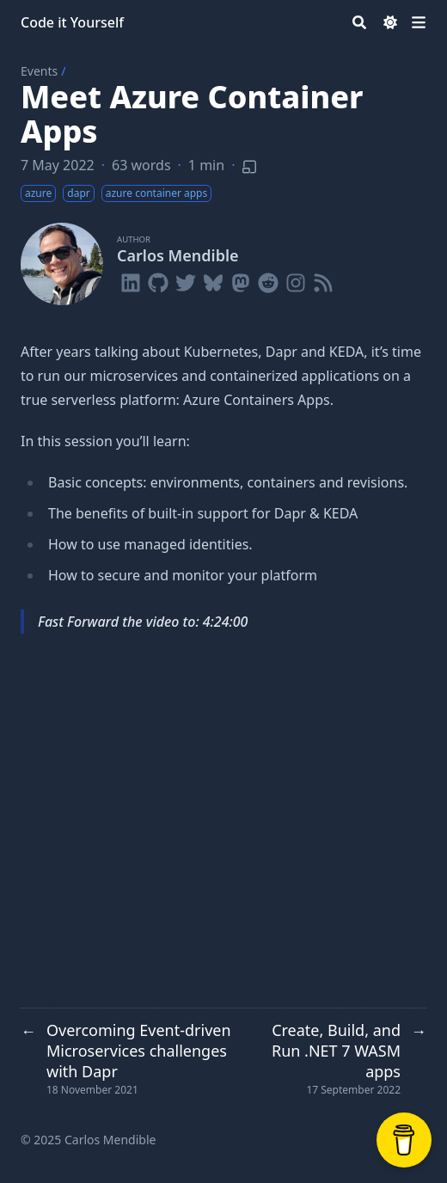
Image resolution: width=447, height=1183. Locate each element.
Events (39, 71)
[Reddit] (268, 279)
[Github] (158, 279)
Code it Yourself (72, 22)
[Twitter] (185, 279)
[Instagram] (295, 279)
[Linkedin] (130, 279)
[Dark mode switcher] (390, 22)
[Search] (359, 22)
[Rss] (323, 279)
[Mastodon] (240, 279)
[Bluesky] (213, 279)
